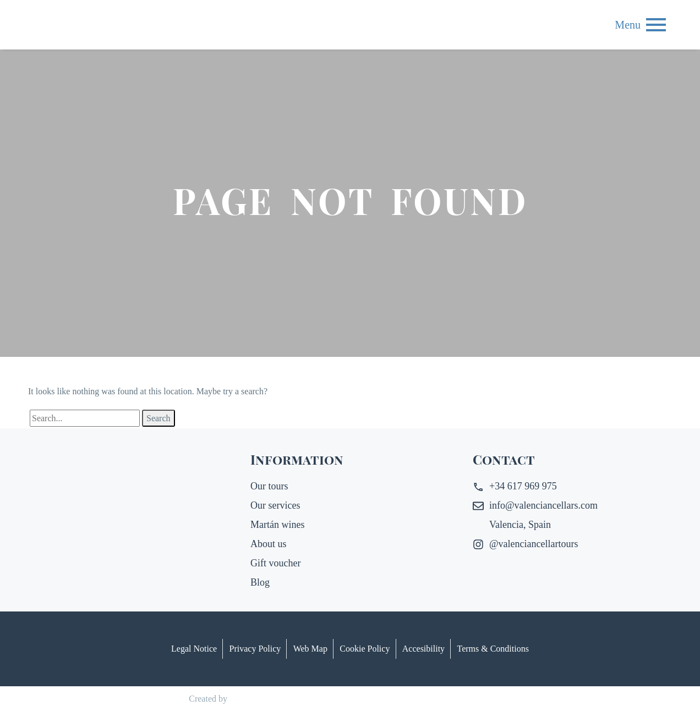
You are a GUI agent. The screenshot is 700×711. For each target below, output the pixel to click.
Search (158, 418)
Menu (656, 24)
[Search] (85, 418)
